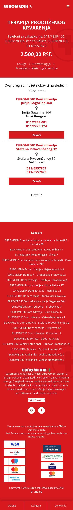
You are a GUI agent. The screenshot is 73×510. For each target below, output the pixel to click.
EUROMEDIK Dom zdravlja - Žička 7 (36, 255)
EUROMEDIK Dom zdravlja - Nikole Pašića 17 (36, 285)
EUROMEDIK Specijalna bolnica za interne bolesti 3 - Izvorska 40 (36, 242)
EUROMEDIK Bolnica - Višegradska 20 (36, 338)
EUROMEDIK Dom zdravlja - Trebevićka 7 (37, 306)
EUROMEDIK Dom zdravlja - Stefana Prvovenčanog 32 (36, 322)
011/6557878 (36, 172)
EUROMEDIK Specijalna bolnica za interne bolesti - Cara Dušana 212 (36, 262)
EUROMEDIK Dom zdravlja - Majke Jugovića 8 (36, 269)
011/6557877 (36, 168)
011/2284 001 (36, 122)
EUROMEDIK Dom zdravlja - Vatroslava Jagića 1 (36, 317)
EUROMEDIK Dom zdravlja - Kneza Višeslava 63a (36, 296)
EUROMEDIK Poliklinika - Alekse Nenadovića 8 (36, 360)
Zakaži (36, 135)
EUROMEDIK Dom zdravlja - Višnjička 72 (36, 290)
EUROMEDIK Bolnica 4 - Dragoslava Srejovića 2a (36, 274)
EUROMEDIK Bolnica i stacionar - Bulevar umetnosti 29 (36, 344)
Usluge (12, 505)
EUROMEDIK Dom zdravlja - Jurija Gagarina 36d (36, 301)
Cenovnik (60, 505)
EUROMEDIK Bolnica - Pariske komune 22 (36, 349)
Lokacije (36, 505)
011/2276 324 (36, 126)
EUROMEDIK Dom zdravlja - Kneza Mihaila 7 (36, 249)
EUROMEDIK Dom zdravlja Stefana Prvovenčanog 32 (36, 147)
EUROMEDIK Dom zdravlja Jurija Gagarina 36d (36, 101)
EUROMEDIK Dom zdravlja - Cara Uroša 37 (36, 312)
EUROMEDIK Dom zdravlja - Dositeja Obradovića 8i (36, 280)
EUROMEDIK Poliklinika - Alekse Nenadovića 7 (36, 354)
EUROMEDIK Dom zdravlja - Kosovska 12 (36, 333)
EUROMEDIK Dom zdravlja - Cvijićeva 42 (36, 328)
